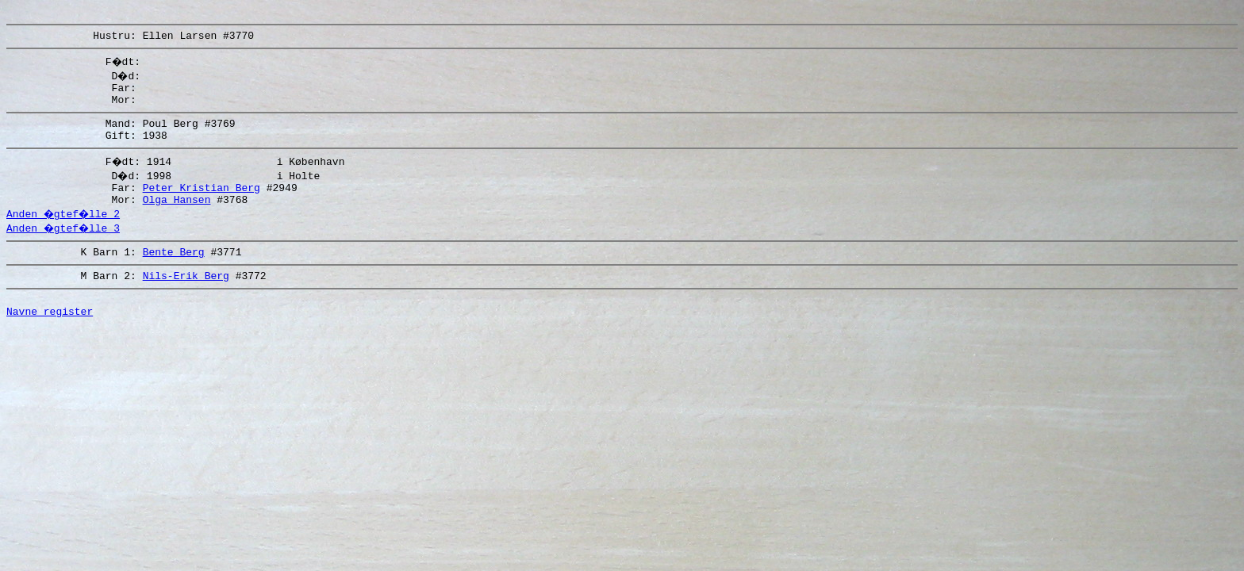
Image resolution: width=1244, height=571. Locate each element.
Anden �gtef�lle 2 (65, 232)
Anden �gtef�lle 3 (65, 247)
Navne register (49, 339)
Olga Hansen (177, 218)
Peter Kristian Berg (201, 204)
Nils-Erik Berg (186, 299)
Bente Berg (174, 273)
